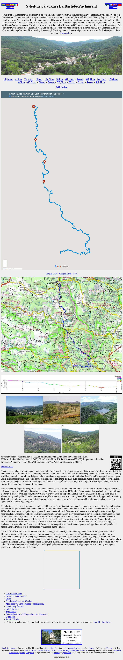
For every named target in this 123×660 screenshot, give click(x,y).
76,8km (61, 82)
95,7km (100, 82)
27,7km (28, 79)
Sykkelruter (11, 611)
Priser (8, 598)
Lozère (92, 648)
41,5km (69, 79)
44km (80, 79)
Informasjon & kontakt (16, 596)
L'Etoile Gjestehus (14, 593)
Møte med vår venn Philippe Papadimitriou (25, 604)
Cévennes (109, 648)
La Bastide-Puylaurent (74, 648)
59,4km (113, 79)
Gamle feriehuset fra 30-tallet (19, 601)
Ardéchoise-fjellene (17, 653)
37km (59, 79)
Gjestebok (10, 617)
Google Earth (65, 273)
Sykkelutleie (61, 87)
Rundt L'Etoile (12, 619)
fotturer (56, 653)
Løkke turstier (12, 609)
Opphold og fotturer (15, 606)
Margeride (30, 653)
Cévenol (117, 650)
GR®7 (27, 650)
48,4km (90, 79)
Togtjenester (65, 33)
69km (42, 82)
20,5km (8, 79)
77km (71, 82)
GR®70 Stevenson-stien (40, 650)
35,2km (49, 79)
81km (81, 82)
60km (21, 82)
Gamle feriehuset (8, 648)
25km (18, 79)
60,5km (31, 82)
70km (51, 82)
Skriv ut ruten (7, 466)
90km (90, 82)
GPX (75, 273)
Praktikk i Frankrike (102, 622)
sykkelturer (66, 653)
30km (39, 79)
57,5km (101, 79)
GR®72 (54, 650)
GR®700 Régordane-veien (68, 650)
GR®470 (83, 650)
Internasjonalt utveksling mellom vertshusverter (27, 614)
